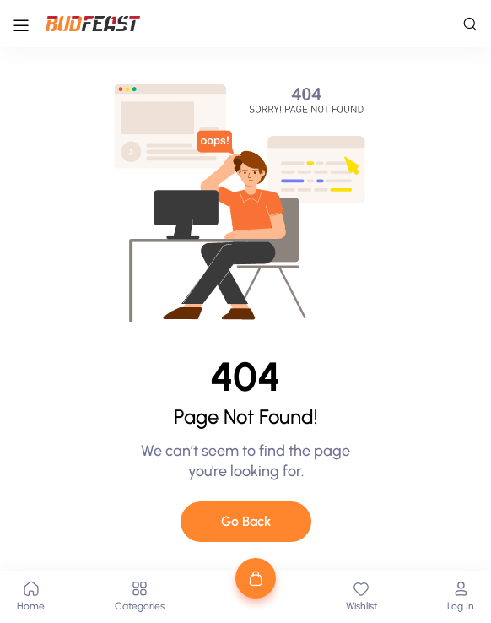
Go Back (246, 521)
